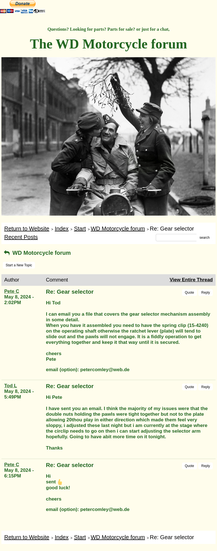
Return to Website (26, 228)
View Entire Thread (191, 279)
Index (62, 228)
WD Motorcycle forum (118, 228)
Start (80, 228)
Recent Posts (21, 237)
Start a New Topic (19, 265)
